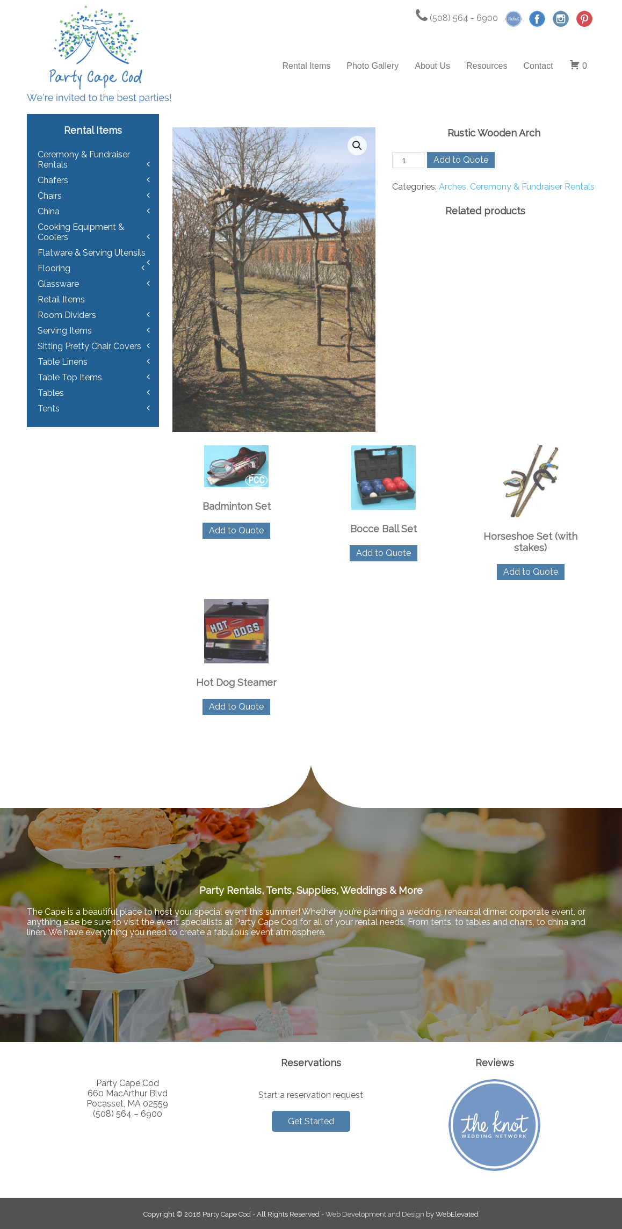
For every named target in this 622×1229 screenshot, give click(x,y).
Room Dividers (67, 315)
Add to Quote (460, 160)
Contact (538, 65)
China (49, 211)
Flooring (54, 268)
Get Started (311, 1121)
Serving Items (65, 331)
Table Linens (63, 362)
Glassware (58, 284)
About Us (432, 65)
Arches (452, 187)
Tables (51, 393)
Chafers (53, 180)
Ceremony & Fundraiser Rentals (532, 187)
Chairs (50, 196)
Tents (49, 408)
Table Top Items (70, 377)
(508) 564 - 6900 (457, 18)
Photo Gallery (372, 65)
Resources (486, 65)
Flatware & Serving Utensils (92, 253)
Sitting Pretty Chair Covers (89, 346)
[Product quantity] (408, 160)
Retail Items (61, 299)
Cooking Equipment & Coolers (81, 232)
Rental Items (306, 65)
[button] (357, 145)
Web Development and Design (375, 1214)
